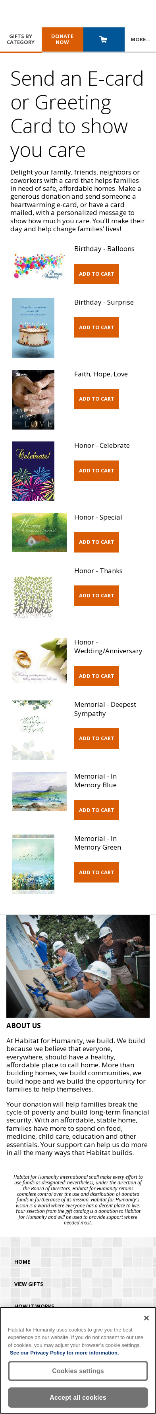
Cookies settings (78, 1371)
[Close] (146, 1318)
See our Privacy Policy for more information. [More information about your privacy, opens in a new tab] (64, 1353)
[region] (78, 1360)
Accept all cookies (78, 1397)
